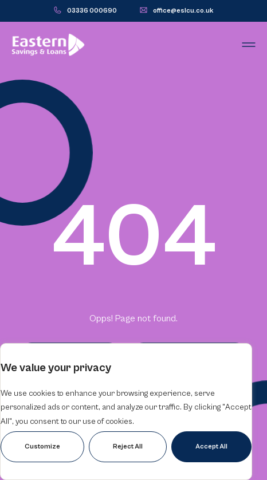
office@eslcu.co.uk (183, 10)
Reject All (128, 446)
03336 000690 (92, 10)
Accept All (211, 446)
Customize (42, 446)
